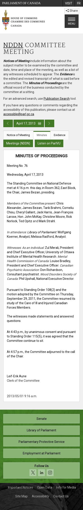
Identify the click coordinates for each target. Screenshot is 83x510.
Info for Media (66, 487)
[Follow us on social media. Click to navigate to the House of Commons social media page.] (41, 470)
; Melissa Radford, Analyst (48, 236)
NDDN (13, 46)
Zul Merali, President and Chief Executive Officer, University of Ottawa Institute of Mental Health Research (40, 252)
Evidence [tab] (59, 135)
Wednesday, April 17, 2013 (25, 174)
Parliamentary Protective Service (42, 442)
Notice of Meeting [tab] (18, 135)
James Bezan (32, 208)
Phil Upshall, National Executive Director (46, 278)
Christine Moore (54, 216)
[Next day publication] (49, 123)
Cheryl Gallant (25, 212)
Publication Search (57, 98)
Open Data (44, 487)
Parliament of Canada (21, 3)
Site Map (21, 496)
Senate (42, 418)
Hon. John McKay (29, 216)
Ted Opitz (25, 221)
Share (72, 10)
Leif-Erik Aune (17, 376)
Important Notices (20, 487)
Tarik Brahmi (52, 208)
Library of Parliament (41, 430)
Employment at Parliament (41, 453)
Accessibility (40, 496)
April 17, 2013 (28, 123)
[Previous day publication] (8, 123)
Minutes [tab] (42, 135)
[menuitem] (69, 3)
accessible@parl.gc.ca (18, 114)
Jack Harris (44, 212)
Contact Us (61, 496)
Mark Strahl (47, 221)
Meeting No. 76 (17, 165)
